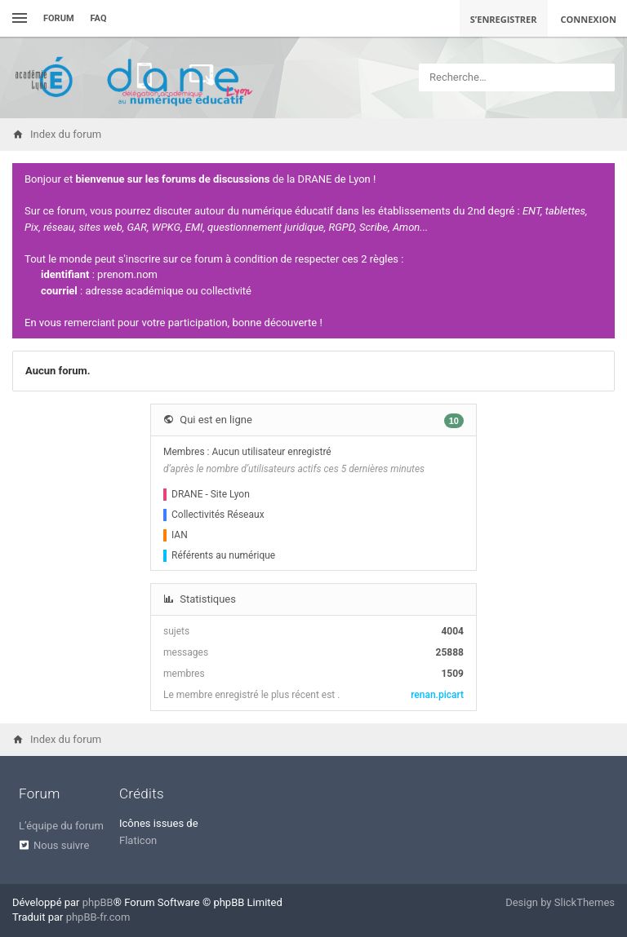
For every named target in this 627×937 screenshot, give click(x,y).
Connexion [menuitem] (589, 19)
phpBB (97, 902)
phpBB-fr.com (98, 917)
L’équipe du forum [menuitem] (61, 826)
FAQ (99, 18)
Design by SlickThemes (560, 902)
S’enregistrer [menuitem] (503, 19)
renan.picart (437, 695)
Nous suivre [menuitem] (61, 845)
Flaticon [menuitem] (138, 840)
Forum (58, 18)
